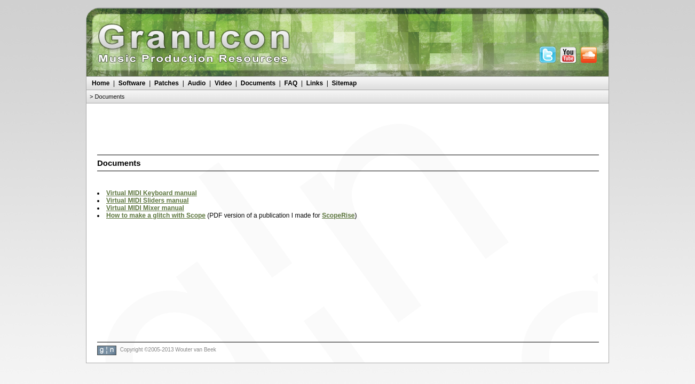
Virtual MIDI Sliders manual (147, 200)
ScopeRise (338, 215)
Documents (258, 83)
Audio (196, 83)
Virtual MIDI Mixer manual (145, 208)
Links (314, 83)
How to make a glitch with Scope (156, 215)
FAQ (291, 83)
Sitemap (344, 83)
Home (100, 83)
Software (132, 83)
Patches (166, 83)
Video (223, 83)
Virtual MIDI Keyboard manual (151, 193)
